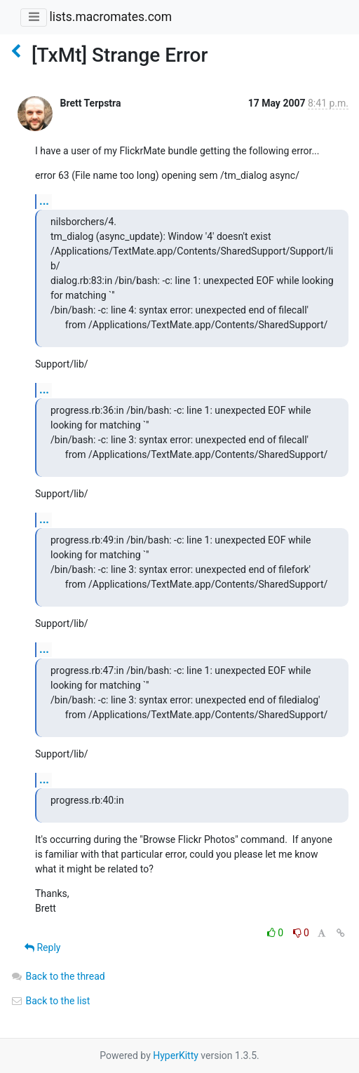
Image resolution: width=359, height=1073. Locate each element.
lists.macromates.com (110, 17)
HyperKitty (175, 1055)
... (44, 201)
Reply (42, 947)
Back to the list (50, 1000)
